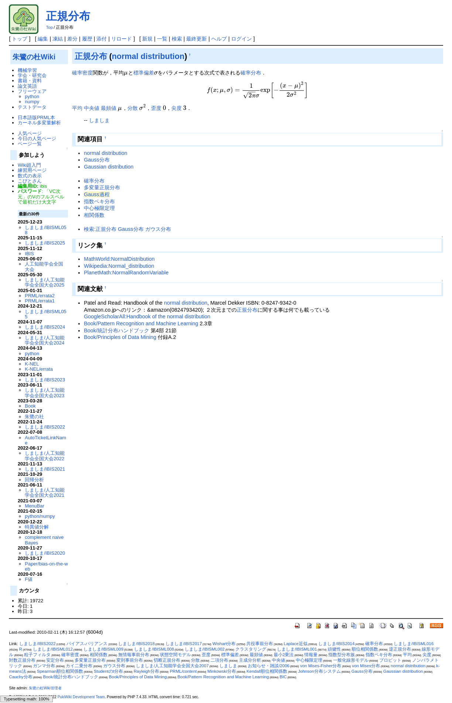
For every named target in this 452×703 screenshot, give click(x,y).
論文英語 (27, 86)
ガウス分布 (114, 666)
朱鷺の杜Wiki (34, 57)
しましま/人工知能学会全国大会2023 (45, 392)
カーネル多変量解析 (39, 122)
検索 (177, 39)
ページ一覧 (30, 143)
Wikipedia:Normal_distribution (119, 266)
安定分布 (55, 660)
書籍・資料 (30, 80)
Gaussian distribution (108, 167)
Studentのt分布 (108, 671)
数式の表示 (30, 176)
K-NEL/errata (39, 369)
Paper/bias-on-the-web (46, 566)
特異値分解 (37, 527)
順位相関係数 (365, 649)
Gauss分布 (97, 160)
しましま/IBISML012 (53, 649)
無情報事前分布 (133, 654)
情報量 (311, 654)
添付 (101, 39)
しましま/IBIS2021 (45, 469)
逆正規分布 (400, 649)
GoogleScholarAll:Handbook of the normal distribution (147, 316)
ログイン (241, 39)
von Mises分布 (366, 666)
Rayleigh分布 (146, 671)
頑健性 (334, 649)
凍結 (57, 39)
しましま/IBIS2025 (45, 243)
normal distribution (148, 56)
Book (30, 406)
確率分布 (250, 73)
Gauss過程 (97, 194)
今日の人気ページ (37, 138)
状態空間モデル (175, 654)
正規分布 (68, 16)
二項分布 (219, 660)
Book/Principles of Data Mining (120, 337)
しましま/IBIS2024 (45, 327)
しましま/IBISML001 (297, 649)
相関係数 (94, 215)
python (32, 96)
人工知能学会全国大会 (44, 266)
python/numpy (40, 516)
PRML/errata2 (40, 295)
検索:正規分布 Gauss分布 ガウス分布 (127, 229)
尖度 (176, 108)
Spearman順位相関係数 (60, 671)
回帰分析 (34, 479)
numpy (32, 101)
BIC (283, 677)
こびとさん (30, 181)
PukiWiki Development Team (81, 697)
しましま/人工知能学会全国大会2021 (45, 492)
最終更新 (196, 39)
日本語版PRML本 (36, 117)
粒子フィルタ (37, 654)
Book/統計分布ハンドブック (116, 330)
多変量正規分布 (102, 187)
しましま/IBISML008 (154, 649)
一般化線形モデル (351, 660)
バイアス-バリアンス (87, 643)
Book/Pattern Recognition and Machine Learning (141, 323)
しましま (99, 120)
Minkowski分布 (222, 671)
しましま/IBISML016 (414, 643)
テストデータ (32, 107)
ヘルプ (219, 39)
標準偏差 (143, 73)
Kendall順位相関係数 (267, 671)
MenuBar (34, 506)
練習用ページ (32, 170)
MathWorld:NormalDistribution (119, 259)
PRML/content (183, 671)
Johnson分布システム (319, 671)
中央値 (91, 108)
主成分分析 (250, 660)
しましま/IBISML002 (205, 649)
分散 (132, 108)
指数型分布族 (341, 654)
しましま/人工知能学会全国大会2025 (45, 282)
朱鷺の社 (34, 416)
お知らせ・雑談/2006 (269, 666)
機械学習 (27, 70)
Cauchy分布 (20, 677)
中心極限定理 (99, 208)
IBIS (29, 253)
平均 (77, 108)
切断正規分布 (167, 660)
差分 (72, 39)
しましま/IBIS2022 (45, 427)
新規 (147, 39)
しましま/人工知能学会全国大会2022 (45, 455)
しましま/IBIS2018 (136, 643)
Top (49, 27)
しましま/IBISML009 (103, 649)
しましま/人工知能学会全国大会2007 (172, 666)
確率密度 (82, 73)
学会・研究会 (32, 75)
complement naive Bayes (44, 539)
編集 (43, 39)
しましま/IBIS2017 (183, 643)
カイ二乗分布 (79, 666)
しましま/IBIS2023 (45, 379)
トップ (19, 39)
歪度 (156, 108)
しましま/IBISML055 (45, 314)
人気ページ (30, 133)
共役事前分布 (259, 643)
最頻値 (108, 108)
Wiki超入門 (29, 165)
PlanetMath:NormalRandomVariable (126, 273)
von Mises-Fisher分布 (321, 666)
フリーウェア (32, 91)
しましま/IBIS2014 (336, 643)
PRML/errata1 (40, 301)
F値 (28, 579)
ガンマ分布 (44, 666)
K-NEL (32, 364)
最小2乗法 (284, 654)
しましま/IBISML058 (45, 230)
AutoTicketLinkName (45, 440)
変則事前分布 (129, 660)
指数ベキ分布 (99, 201)
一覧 (162, 39)
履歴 (87, 39)
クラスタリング (250, 649)
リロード (121, 39)
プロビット (390, 660)
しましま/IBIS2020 (45, 553)
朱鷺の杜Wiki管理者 (45, 688)
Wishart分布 (224, 643)
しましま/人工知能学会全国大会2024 (45, 340)
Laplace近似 (295, 643)
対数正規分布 (22, 660)
